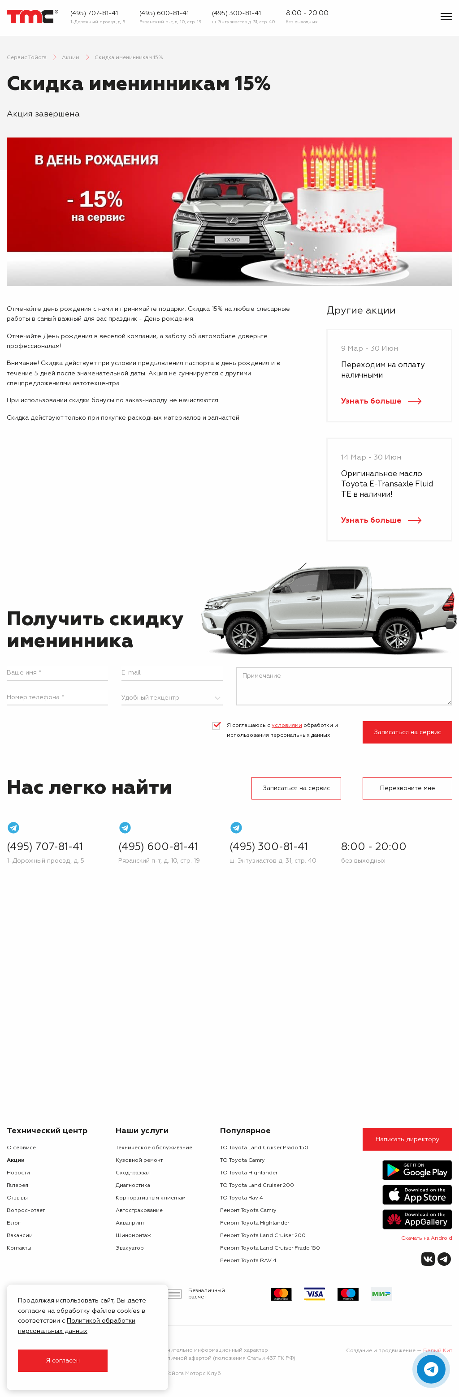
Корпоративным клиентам (151, 1198)
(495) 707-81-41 (94, 13)
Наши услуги (142, 1131)
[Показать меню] (446, 16)
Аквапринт (130, 1223)
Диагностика (133, 1185)
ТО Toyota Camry (242, 1160)
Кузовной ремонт (139, 1160)
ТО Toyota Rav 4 (241, 1198)
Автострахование (139, 1210)
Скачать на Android (426, 1238)
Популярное (245, 1131)
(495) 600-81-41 (164, 13)
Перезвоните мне (407, 788)
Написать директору (408, 1139)
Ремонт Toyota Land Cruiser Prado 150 (270, 1248)
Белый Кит (437, 1351)
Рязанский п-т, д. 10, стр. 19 (170, 22)
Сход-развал (133, 1173)
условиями (287, 725)
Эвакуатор (130, 1248)
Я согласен (63, 1361)
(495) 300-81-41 (236, 13)
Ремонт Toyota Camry (248, 1210)
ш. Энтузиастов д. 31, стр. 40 (243, 22)
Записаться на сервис (407, 732)
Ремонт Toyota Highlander (254, 1223)
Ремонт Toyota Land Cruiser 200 (263, 1235)
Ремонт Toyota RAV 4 (248, 1261)
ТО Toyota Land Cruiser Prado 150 (264, 1148)
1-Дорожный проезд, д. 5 (98, 22)
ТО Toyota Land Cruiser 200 (257, 1185)
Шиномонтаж (133, 1235)
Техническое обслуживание (154, 1148)
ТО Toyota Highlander (248, 1173)
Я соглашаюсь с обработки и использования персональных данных (282, 730)
